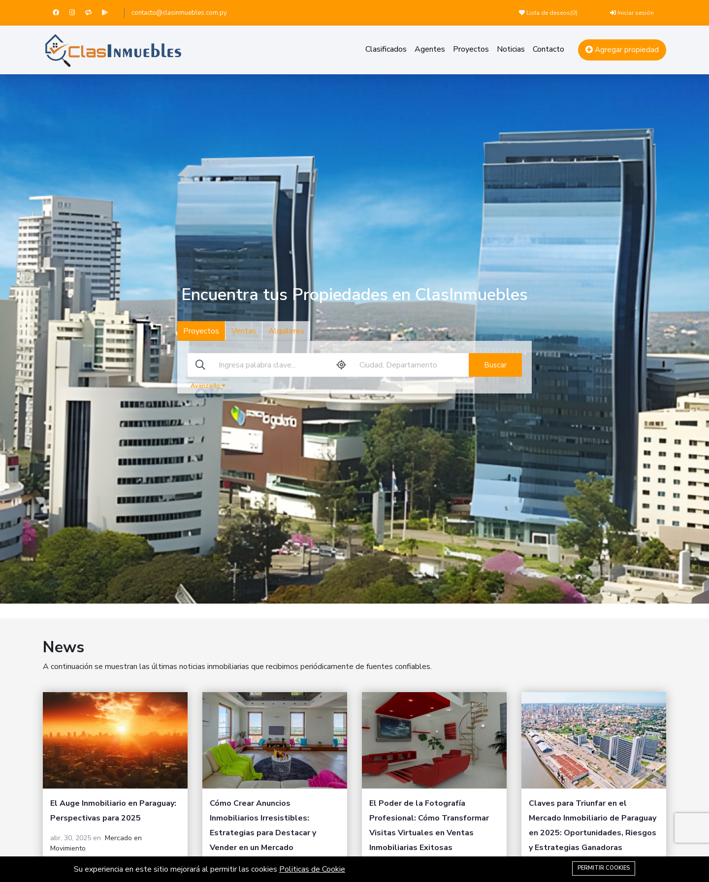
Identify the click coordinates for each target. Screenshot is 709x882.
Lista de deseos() (548, 13)
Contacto (548, 49)
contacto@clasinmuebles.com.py (179, 12)
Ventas (243, 331)
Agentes (430, 49)
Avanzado (208, 385)
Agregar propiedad (622, 50)
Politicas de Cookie (312, 869)
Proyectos (471, 49)
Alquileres (286, 331)
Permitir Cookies (604, 868)
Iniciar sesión (632, 13)
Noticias (511, 49)
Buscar (495, 365)
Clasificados (386, 49)
